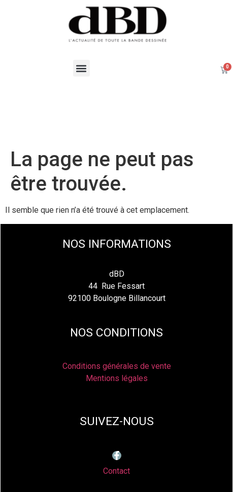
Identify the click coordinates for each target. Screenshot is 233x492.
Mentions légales (117, 378)
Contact (116, 471)
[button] (81, 68)
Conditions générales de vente (116, 366)
